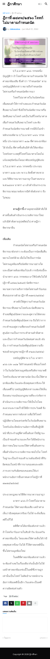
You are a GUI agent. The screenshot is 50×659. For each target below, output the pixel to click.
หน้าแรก (6, 13)
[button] (3, 4)
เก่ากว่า (43, 638)
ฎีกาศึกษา (14, 4)
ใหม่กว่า (7, 638)
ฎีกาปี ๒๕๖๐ (17, 13)
